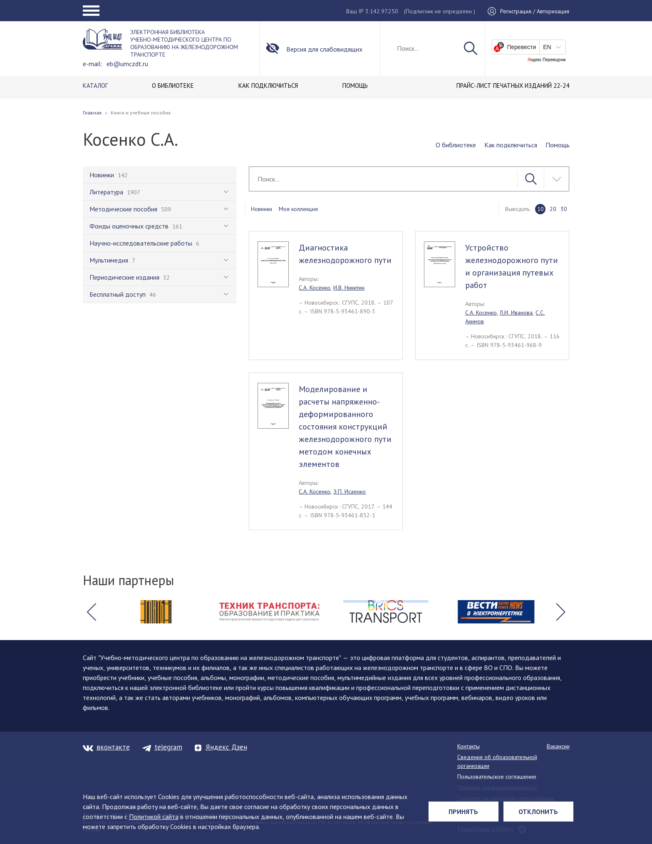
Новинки (261, 209)
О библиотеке (456, 145)
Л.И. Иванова (516, 312)
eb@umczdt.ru (127, 64)
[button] (91, 612)
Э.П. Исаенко (349, 491)
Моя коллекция (298, 209)
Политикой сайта (153, 816)
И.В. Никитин (348, 287)
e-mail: (92, 64)
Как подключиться (510, 145)
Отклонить (538, 811)
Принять (463, 811)
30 (563, 209)
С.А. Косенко (314, 287)
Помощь (557, 145)
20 (553, 209)
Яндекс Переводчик (547, 60)
